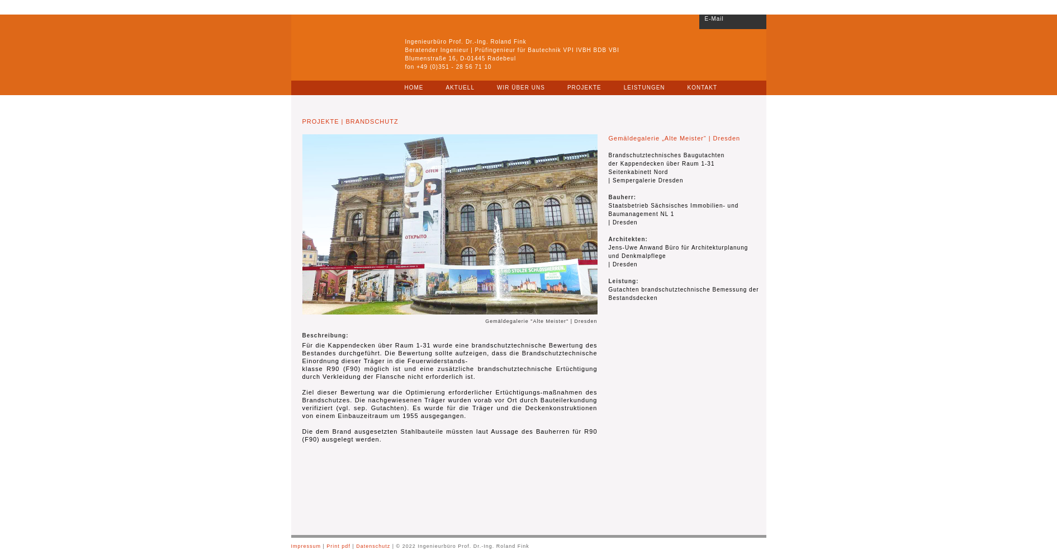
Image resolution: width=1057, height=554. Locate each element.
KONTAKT (702, 87)
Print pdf (339, 546)
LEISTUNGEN (644, 87)
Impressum (306, 546)
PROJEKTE (584, 87)
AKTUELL (460, 87)
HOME (414, 87)
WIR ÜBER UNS (521, 87)
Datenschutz (373, 546)
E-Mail (714, 19)
